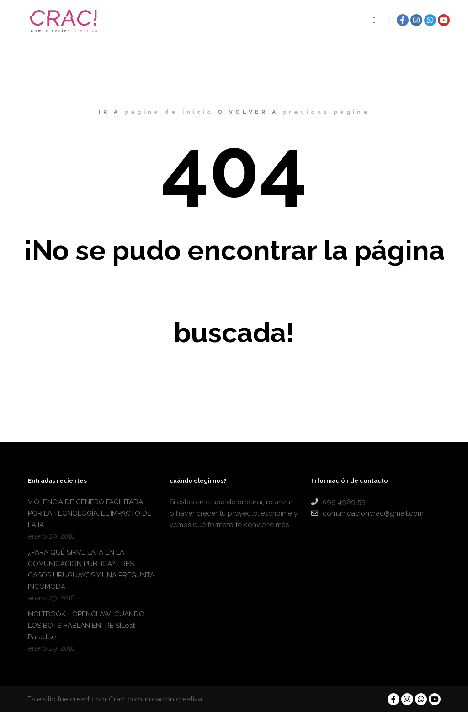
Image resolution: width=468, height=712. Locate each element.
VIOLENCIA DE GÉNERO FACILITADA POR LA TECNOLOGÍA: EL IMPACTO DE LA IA (89, 513)
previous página (326, 112)
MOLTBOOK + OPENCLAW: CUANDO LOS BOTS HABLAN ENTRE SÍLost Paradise (86, 625)
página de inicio (168, 112)
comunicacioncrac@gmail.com (367, 513)
